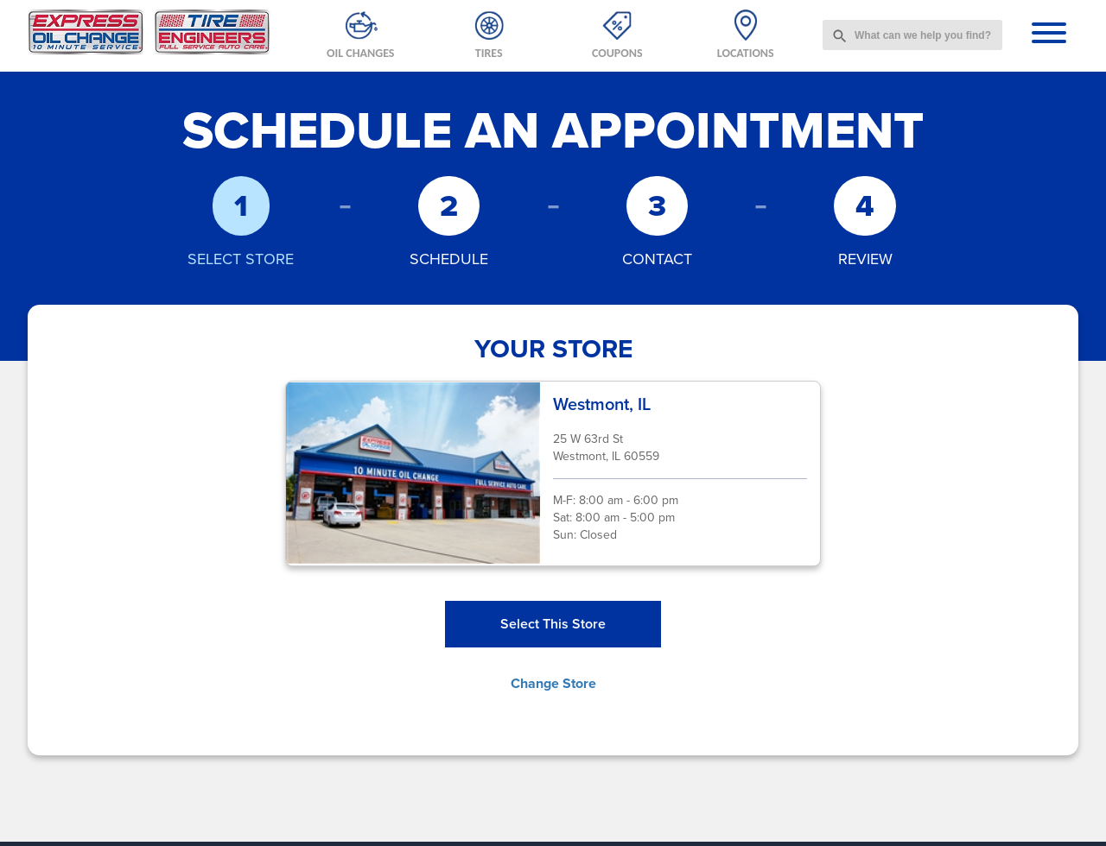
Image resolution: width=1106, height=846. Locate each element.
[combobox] (912, 35)
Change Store (553, 683)
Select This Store (553, 624)
